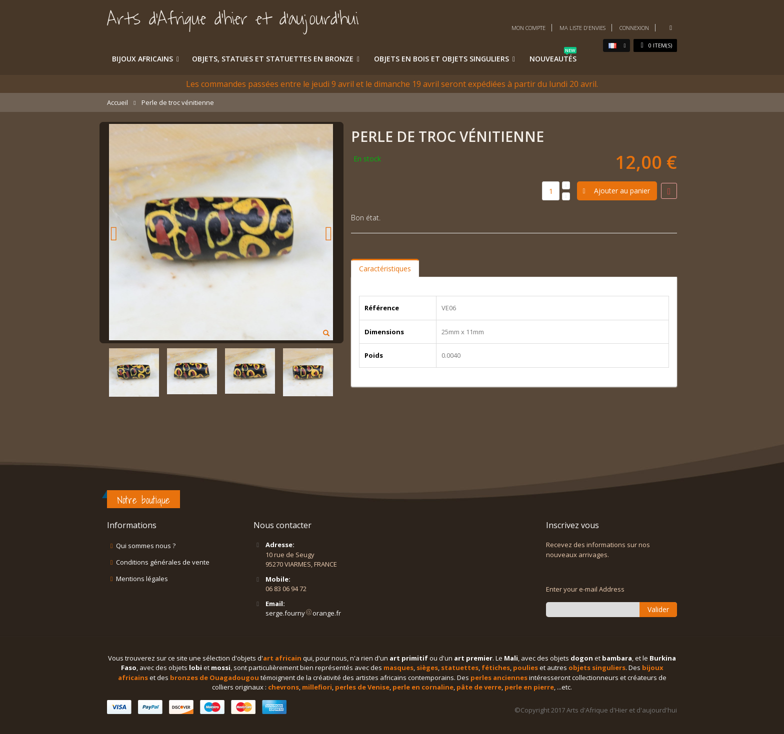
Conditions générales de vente (163, 562)
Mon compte (529, 27)
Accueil (117, 102)
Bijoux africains (142, 58)
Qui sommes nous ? (146, 545)
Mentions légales (142, 578)
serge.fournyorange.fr (303, 613)
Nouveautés (553, 56)
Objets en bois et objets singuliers (441, 58)
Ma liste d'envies (583, 27)
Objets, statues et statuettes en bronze (273, 58)
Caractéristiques (385, 268)
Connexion (634, 27)
